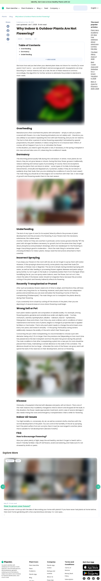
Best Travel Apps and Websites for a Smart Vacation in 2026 (94, 70)
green (18, 461)
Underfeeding (26, 54)
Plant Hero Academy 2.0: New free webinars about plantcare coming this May (95, 39)
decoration (10, 461)
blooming (28, 39)
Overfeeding (26, 49)
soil (35, 39)
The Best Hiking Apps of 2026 (94, 55)
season (20, 39)
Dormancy (25, 51)
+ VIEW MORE (51, 59)
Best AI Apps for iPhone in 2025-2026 (95, 85)
